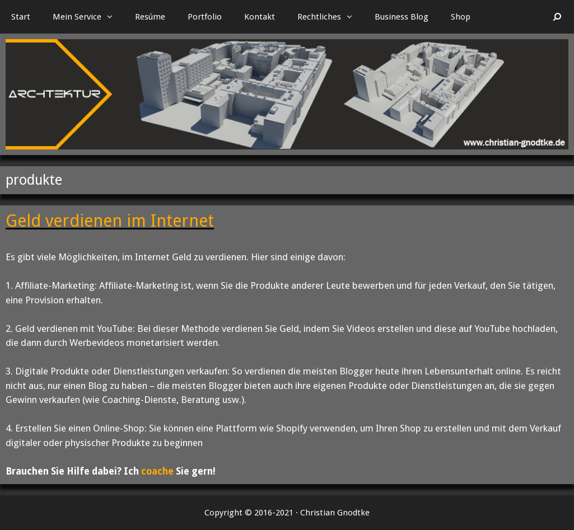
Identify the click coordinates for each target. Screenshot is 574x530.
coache (157, 471)
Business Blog (401, 17)
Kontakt (259, 17)
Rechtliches (330, 17)
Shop (460, 17)
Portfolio (205, 17)
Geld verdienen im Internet (110, 221)
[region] (287, 94)
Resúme (150, 17)
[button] (112, 17)
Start (20, 17)
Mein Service (88, 17)
